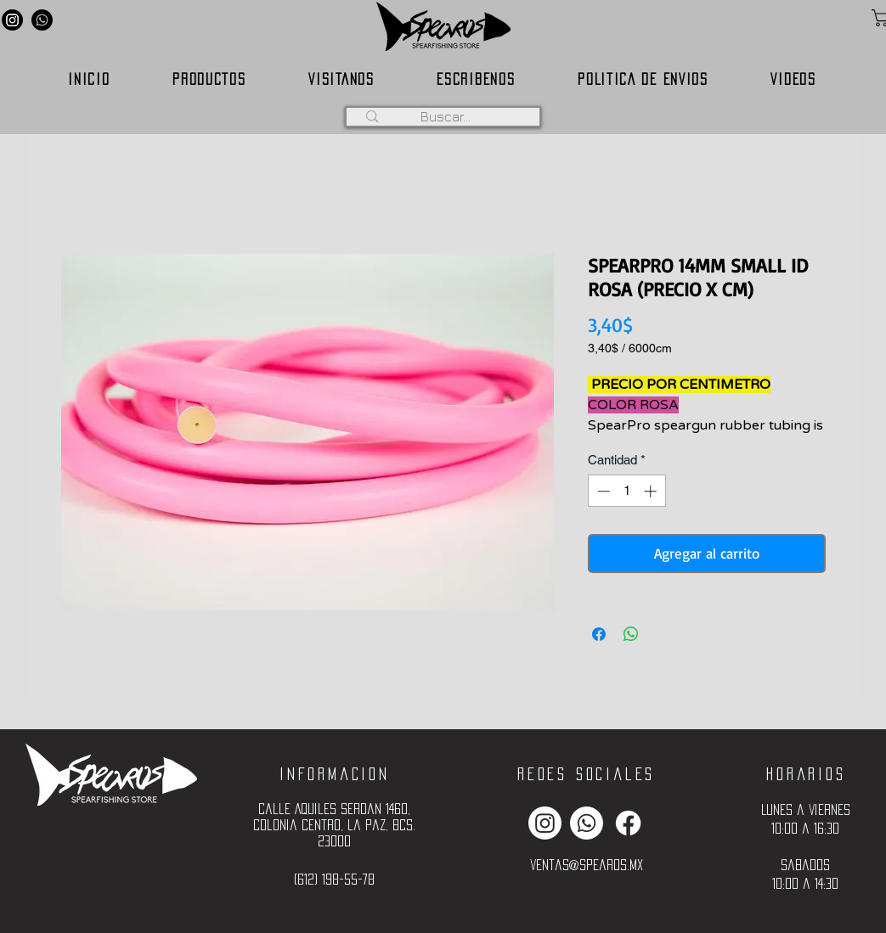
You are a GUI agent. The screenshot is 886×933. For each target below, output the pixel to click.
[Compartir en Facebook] (599, 634)
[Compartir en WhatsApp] (631, 634)
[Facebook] (628, 823)
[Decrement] (601, 491)
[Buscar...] (446, 116)
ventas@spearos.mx (586, 864)
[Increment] (652, 491)
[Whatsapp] (42, 20)
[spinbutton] (626, 491)
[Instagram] (12, 20)
